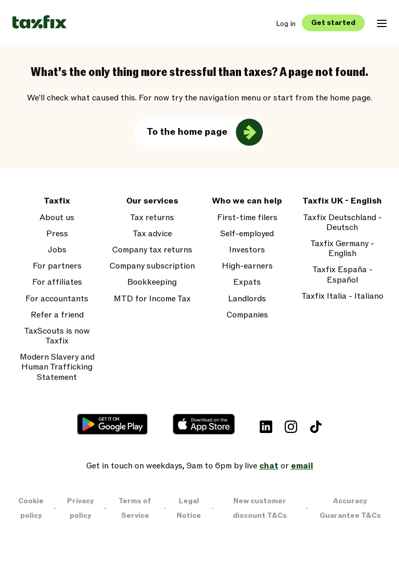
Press (57, 234)
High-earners (247, 266)
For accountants (56, 299)
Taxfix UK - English (342, 201)
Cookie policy (31, 508)
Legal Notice (189, 508)
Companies (247, 315)
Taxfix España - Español (342, 275)
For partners (57, 266)
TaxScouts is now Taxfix (57, 336)
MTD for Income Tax (152, 299)
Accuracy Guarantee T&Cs (350, 508)
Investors (247, 250)
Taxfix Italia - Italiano (342, 296)
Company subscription (152, 266)
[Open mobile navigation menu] (382, 23)
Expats (247, 282)
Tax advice (152, 234)
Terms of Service (134, 508)
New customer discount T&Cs (260, 508)
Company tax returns (152, 250)
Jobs (57, 250)
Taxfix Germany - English (342, 249)
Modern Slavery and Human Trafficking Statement (57, 367)
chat (268, 466)
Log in (286, 24)
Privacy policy (80, 508)
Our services (152, 201)
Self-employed (247, 234)
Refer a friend (57, 315)
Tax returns (152, 218)
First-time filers (247, 218)
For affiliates (57, 282)
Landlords (247, 299)
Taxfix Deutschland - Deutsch (342, 223)
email (302, 466)
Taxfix (57, 201)
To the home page (187, 132)
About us (56, 218)
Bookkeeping (152, 282)
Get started (333, 23)
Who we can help (247, 201)
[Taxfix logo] (39, 22)
